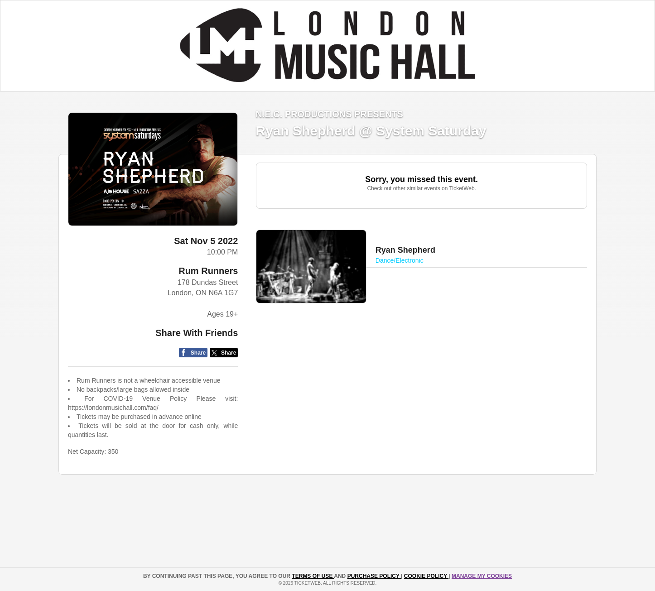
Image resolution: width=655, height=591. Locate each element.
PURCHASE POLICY (374, 576)
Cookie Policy (426, 576)
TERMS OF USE (313, 576)
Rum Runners (208, 271)
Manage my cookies (482, 576)
